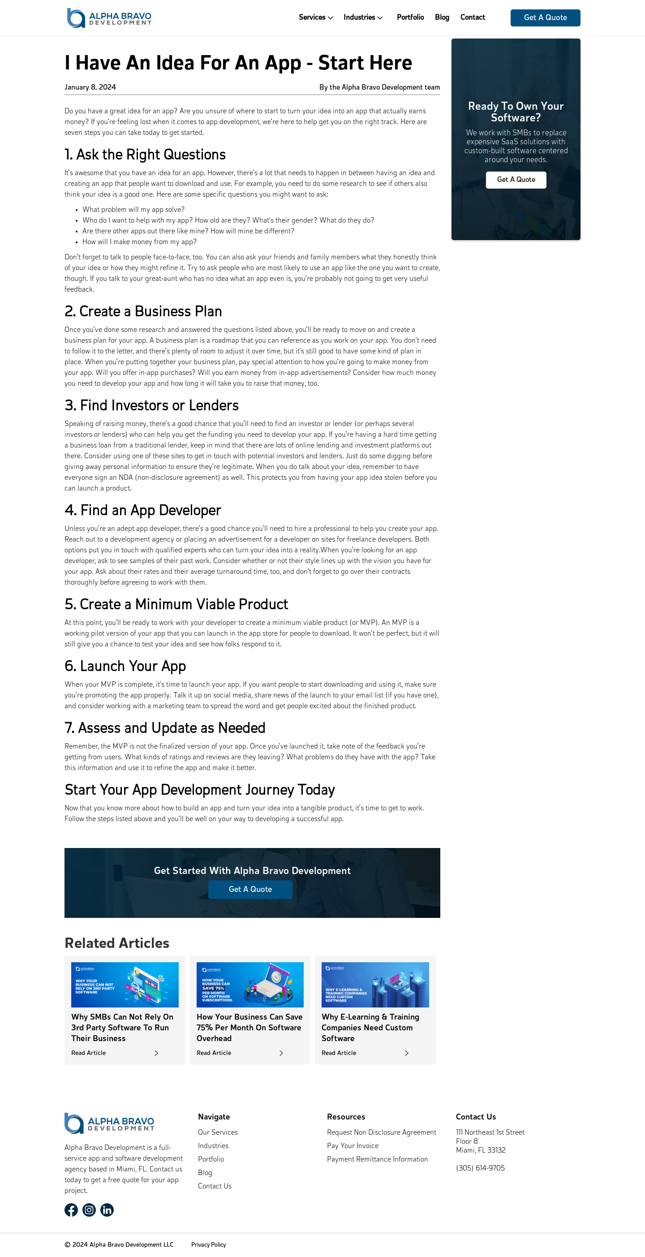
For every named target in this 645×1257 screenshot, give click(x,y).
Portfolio (410, 18)
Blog (442, 18)
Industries (213, 1146)
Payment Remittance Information (377, 1159)
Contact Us (215, 1186)
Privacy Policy (208, 1245)
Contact (472, 18)
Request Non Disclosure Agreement (381, 1132)
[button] (320, 17)
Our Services (218, 1132)
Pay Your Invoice (352, 1146)
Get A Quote (545, 18)
